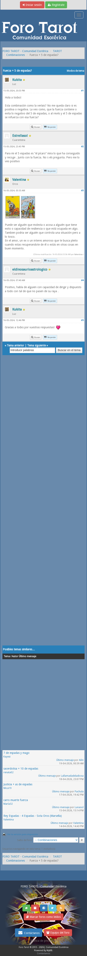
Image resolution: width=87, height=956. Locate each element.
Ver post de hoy (43, 898)
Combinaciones (15, 54)
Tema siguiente (36, 345)
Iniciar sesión (32, 4)
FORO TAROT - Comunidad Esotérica (25, 51)
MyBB (49, 950)
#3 (82, 190)
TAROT (57, 51)
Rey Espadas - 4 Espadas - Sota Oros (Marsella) (32, 815)
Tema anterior (15, 345)
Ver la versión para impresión (22, 834)
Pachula (79, 791)
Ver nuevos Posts (43, 892)
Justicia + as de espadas (17, 784)
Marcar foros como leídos (43, 916)
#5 (82, 320)
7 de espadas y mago (16, 752)
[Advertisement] (43, 504)
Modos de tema (75, 70)
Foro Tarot (24, 947)
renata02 (8, 772)
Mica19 (7, 788)
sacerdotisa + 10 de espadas (20, 768)
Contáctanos (29, 932)
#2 (82, 146)
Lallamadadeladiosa (72, 775)
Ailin (81, 760)
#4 (82, 280)
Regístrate (56, 4)
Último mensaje (65, 760)
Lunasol (79, 807)
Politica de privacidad (43, 940)
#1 (82, 90)
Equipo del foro (57, 932)
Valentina (78, 254)
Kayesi (6, 756)
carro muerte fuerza (15, 800)
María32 (8, 803)
